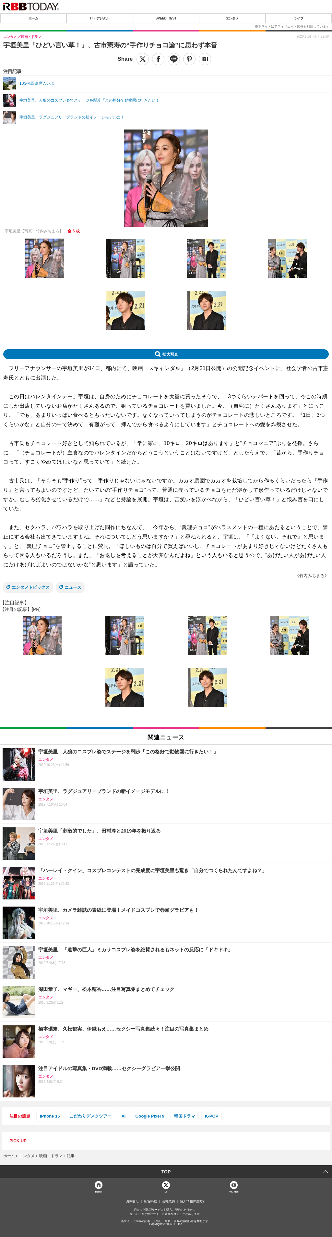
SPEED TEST (166, 18)
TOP (166, 1171)
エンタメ (232, 18)
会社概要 (168, 1201)
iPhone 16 (50, 1116)
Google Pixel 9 (149, 1116)
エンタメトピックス (31, 587)
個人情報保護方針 (193, 1201)
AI (123, 1116)
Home (98, 1191)
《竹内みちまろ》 (312, 575)
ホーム (33, 18)
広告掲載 (150, 1201)
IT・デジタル (99, 18)
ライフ (298, 18)
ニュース (73, 587)
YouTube (233, 1191)
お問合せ (132, 1201)
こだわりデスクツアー (90, 1116)
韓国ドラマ (184, 1116)
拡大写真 (170, 354)
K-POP (211, 1116)
